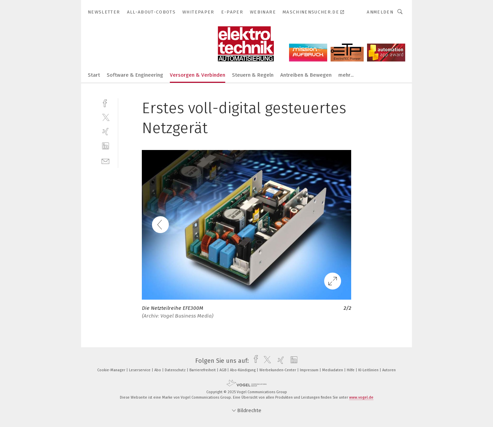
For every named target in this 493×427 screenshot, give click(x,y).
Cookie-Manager (111, 370)
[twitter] (105, 117)
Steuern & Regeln (253, 75)
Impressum (309, 370)
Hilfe (351, 370)
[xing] (105, 131)
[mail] (105, 160)
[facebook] (105, 102)
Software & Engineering (135, 75)
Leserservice (140, 370)
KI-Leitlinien (369, 370)
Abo (158, 370)
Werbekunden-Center (278, 370)
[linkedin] (105, 146)
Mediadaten (333, 370)
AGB (223, 370)
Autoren (389, 370)
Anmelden (380, 12)
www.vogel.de (361, 397)
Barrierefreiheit (203, 370)
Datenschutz (176, 370)
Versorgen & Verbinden (197, 75)
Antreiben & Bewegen (306, 75)
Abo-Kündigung (243, 370)
